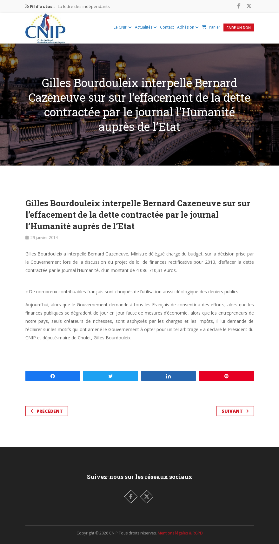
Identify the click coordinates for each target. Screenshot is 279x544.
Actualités (146, 27)
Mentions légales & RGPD (180, 533)
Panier (211, 27)
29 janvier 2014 (44, 237)
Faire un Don (239, 27)
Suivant (235, 411)
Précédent (46, 411)
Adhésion (188, 27)
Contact (167, 27)
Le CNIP (123, 27)
